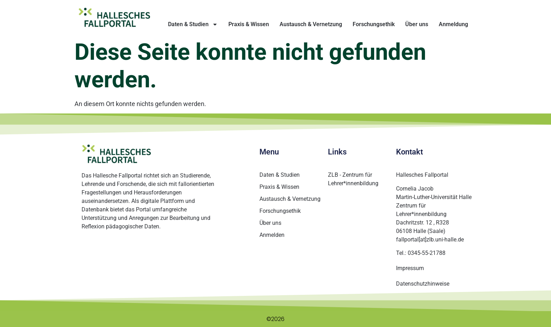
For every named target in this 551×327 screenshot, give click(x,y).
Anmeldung (453, 24)
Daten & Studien (193, 24)
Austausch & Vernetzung (311, 24)
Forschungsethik (374, 24)
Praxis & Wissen (248, 24)
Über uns (416, 24)
